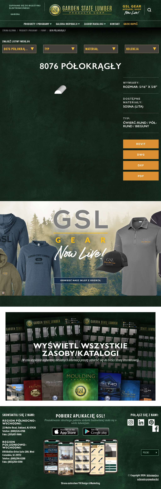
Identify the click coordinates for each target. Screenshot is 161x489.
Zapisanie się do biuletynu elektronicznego (25, 7)
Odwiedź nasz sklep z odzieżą (80, 280)
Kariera (15, 14)
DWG (141, 155)
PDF (141, 176)
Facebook (155, 429)
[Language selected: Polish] (150, 452)
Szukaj (149, 9)
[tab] (38, 24)
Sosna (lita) (133, 106)
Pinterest (151, 422)
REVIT (141, 144)
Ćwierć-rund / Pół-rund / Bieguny (140, 124)
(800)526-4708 (18, 431)
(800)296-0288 (18, 458)
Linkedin (141, 422)
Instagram (131, 422)
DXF (141, 165)
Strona (80, 483)
